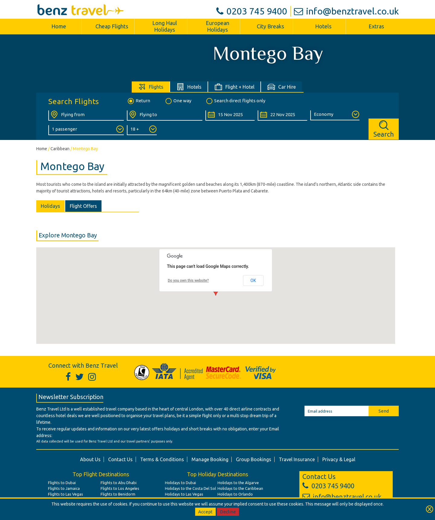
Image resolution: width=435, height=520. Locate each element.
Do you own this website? (188, 280)
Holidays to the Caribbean (240, 488)
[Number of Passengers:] (86, 130)
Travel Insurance (297, 459)
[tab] (151, 86)
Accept (205, 511)
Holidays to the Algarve (238, 482)
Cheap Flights (111, 26)
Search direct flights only (235, 101)
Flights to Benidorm (118, 494)
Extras (376, 26)
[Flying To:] (164, 115)
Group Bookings (253, 459)
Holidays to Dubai (180, 482)
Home (58, 26)
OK (253, 280)
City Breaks (270, 26)
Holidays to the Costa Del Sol (190, 488)
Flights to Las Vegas (65, 494)
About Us (90, 459)
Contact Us (120, 459)
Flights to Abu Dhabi (119, 482)
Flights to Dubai (62, 482)
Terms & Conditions (162, 459)
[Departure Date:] (230, 115)
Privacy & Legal (338, 459)
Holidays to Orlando (235, 494)
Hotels (323, 26)
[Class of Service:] (334, 115)
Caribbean (59, 148)
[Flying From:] (86, 115)
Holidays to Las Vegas (184, 494)
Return (138, 101)
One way (178, 101)
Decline (228, 511)
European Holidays (217, 26)
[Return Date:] (282, 115)
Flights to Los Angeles (120, 488)
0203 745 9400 (251, 11)
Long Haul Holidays (164, 26)
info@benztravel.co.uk (346, 11)
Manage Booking (210, 459)
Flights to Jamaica (64, 488)
